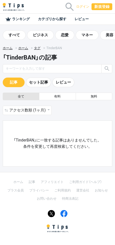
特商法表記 (70, 198)
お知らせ (101, 190)
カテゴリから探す (52, 19)
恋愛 (65, 35)
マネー (87, 35)
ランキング (17, 19)
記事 (13, 82)
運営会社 (82, 190)
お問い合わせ (47, 198)
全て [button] (21, 96)
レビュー (82, 19)
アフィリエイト (52, 182)
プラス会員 (15, 190)
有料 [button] (57, 96)
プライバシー (39, 190)
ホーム (8, 48)
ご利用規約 (62, 190)
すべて (14, 35)
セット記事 (38, 82)
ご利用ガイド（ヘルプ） (85, 182)
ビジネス (40, 35)
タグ (37, 48)
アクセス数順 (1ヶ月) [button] (27, 110)
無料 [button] (94, 96)
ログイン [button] (82, 6)
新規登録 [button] (102, 6)
